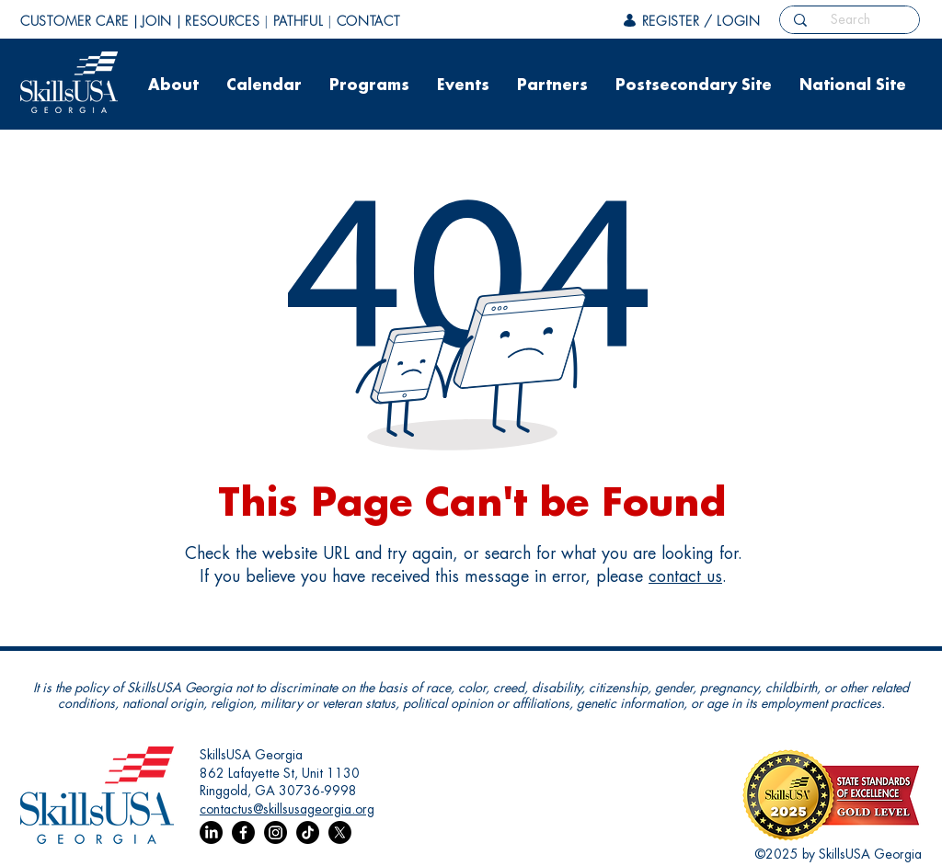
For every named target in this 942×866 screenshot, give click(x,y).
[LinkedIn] (211, 832)
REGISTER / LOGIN (701, 20)
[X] (339, 832)
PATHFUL (298, 20)
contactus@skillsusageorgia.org (287, 809)
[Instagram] (275, 832)
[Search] (850, 19)
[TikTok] (307, 832)
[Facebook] (243, 832)
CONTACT (368, 20)
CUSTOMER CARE (74, 20)
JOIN (157, 20)
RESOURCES (222, 20)
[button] (173, 92)
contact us (685, 576)
